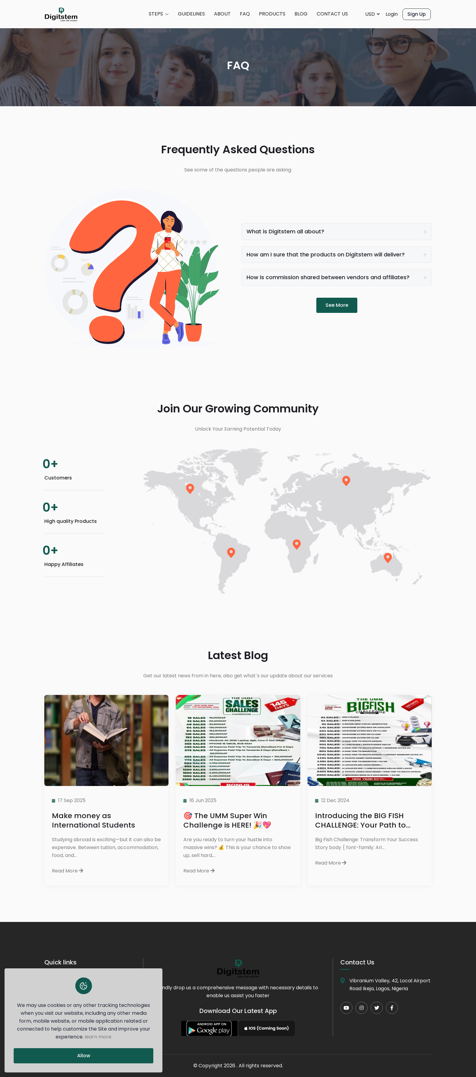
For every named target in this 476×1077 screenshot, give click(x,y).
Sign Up (416, 14)
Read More (67, 871)
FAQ (245, 13)
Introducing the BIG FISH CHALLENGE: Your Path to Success (360, 820)
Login (392, 14)
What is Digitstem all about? (285, 231)
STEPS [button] (159, 14)
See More (336, 305)
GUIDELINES (191, 13)
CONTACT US (332, 13)
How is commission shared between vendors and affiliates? (328, 277)
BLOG (301, 13)
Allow (83, 1055)
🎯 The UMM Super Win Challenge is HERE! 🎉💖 (227, 820)
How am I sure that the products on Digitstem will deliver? (325, 254)
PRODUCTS (272, 13)
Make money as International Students (93, 820)
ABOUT (222, 13)
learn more (98, 1036)
